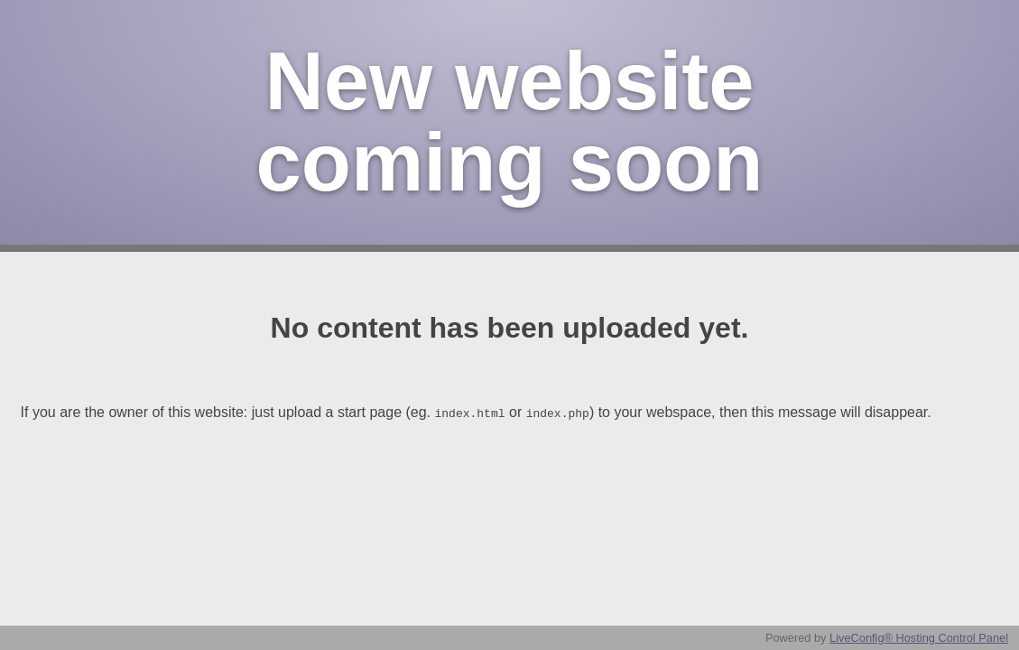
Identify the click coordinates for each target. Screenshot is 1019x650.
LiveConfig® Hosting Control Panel (918, 638)
